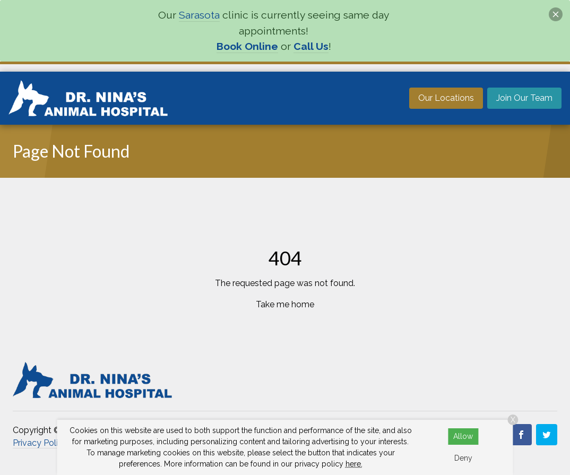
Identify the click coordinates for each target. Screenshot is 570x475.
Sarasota (199, 15)
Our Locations (446, 98)
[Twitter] (546, 434)
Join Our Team (524, 98)
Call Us (311, 46)
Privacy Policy (40, 443)
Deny (463, 458)
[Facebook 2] (521, 434)
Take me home (285, 304)
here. (354, 464)
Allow (463, 436)
